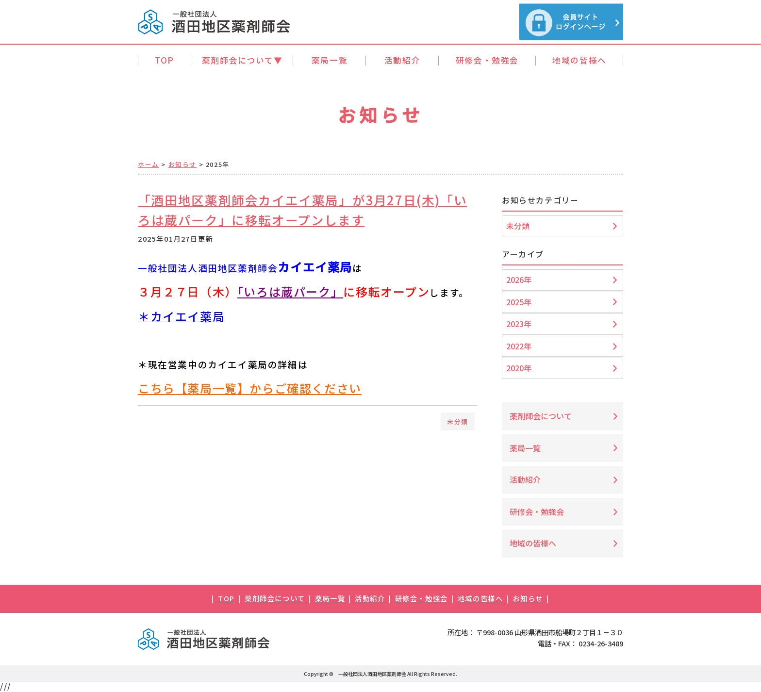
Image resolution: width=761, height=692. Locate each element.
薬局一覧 (212, 387)
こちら (156, 387)
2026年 (518, 279)
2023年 (518, 324)
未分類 (457, 421)
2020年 (518, 368)
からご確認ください (305, 387)
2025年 (518, 302)
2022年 (518, 346)
